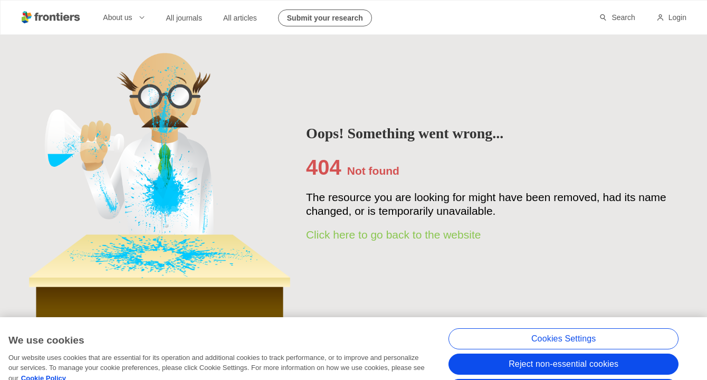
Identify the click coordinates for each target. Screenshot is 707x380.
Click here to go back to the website (393, 235)
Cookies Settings (563, 345)
